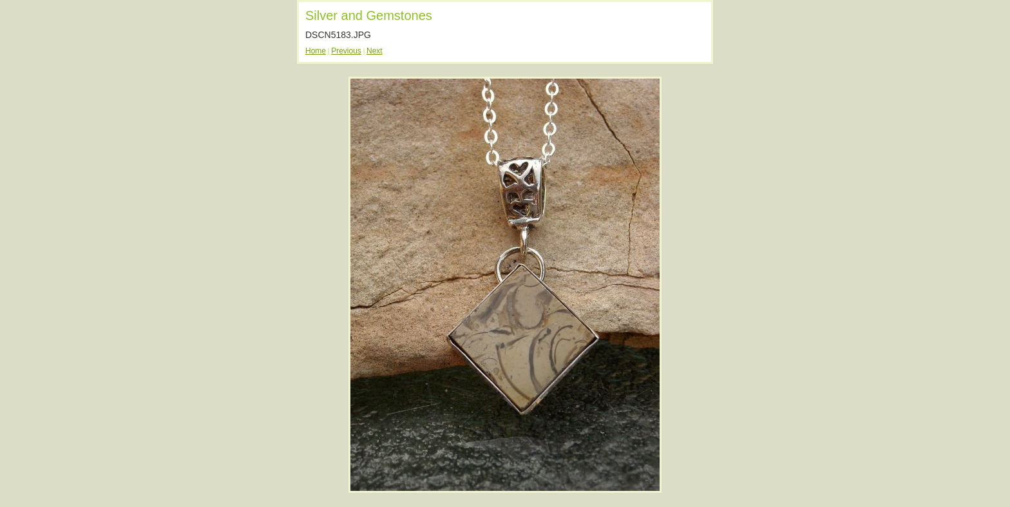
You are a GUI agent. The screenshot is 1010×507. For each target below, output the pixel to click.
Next (375, 50)
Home (315, 50)
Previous (346, 50)
